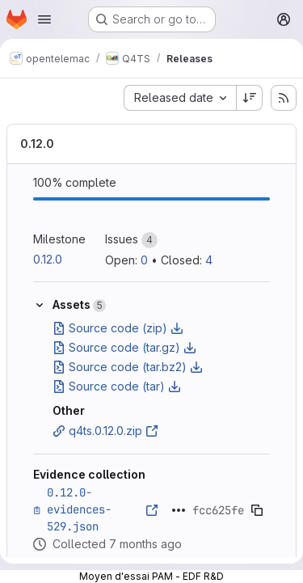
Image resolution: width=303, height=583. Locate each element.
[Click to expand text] (178, 510)
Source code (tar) (117, 386)
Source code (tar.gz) (124, 347)
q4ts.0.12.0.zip (105, 430)
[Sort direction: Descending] (250, 98)
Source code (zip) (118, 328)
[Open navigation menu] (44, 19)
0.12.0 (37, 143)
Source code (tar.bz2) (128, 367)
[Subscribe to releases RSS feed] (284, 98)
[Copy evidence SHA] (257, 510)
